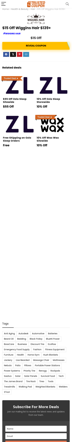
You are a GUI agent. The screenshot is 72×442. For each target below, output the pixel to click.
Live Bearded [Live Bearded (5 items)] (22, 360)
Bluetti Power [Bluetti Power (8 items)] (53, 338)
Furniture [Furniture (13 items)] (8, 354)
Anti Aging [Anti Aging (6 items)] (9, 333)
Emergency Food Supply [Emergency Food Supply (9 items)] (17, 349)
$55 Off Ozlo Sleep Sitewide (14, 100)
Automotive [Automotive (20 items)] (38, 333)
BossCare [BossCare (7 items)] (9, 344)
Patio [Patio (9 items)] (18, 365)
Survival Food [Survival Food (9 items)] (48, 376)
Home (5, 9)
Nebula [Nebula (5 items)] (8, 365)
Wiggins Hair (13, 33)
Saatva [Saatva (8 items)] (8, 376)
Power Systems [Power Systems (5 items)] (12, 370)
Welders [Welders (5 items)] (63, 386)
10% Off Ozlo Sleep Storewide (48, 100)
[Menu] (3, 4)
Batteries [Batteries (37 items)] (52, 333)
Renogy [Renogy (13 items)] (43, 370)
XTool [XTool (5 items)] (7, 392)
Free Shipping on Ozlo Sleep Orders (17, 139)
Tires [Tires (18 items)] (41, 381)
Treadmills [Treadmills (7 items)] (9, 386)
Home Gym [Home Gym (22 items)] (34, 354)
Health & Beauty (19, 9)
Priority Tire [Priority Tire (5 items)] (29, 370)
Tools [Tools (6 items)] (50, 381)
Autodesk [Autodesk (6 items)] (23, 333)
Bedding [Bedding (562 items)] (21, 338)
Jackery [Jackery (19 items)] (8, 360)
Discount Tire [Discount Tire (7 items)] (37, 344)
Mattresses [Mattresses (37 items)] (58, 360)
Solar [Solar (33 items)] (18, 376)
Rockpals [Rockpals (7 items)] (55, 370)
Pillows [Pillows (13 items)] (27, 365)
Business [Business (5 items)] (22, 344)
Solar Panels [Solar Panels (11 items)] (30, 376)
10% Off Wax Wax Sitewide (48, 139)
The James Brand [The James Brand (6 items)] (13, 381)
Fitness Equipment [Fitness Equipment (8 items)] (55, 349)
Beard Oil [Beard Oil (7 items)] (9, 338)
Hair (33, 9)
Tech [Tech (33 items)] (61, 376)
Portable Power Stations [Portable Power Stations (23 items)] (47, 365)
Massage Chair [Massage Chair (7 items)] (41, 360)
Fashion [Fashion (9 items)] (37, 349)
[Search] (67, 4)
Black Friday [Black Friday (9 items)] (36, 338)
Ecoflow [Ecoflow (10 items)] (52, 344)
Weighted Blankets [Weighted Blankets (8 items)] (45, 386)
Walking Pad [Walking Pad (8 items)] (25, 386)
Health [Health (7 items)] (20, 354)
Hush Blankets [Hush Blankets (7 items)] (50, 354)
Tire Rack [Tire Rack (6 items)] (31, 381)
